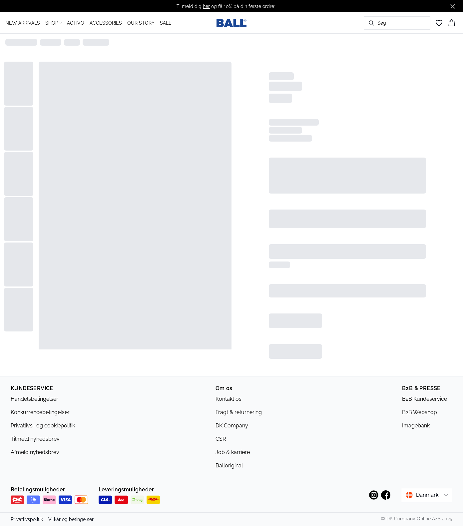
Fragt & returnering (239, 412)
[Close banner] (453, 6)
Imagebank (416, 425)
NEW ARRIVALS (22, 23)
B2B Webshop (419, 412)
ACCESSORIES (106, 23)
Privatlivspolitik (27, 519)
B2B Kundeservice (424, 399)
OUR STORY (141, 23)
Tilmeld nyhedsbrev (35, 439)
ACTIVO (75, 23)
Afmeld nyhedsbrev (35, 452)
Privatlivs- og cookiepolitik (43, 425)
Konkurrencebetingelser (40, 412)
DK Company (232, 425)
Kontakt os (228, 399)
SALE (166, 23)
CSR (221, 439)
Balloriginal (229, 465)
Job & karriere (233, 452)
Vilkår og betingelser (71, 519)
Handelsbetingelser (34, 399)
